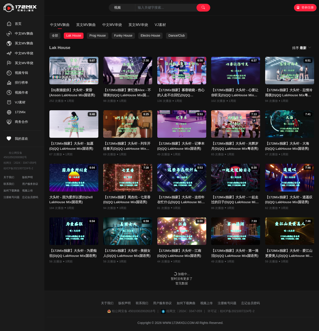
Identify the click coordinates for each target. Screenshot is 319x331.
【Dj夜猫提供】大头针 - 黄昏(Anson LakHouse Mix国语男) (72, 92)
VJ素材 (160, 25)
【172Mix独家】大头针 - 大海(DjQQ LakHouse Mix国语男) (287, 146)
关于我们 (9, 177)
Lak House (73, 35)
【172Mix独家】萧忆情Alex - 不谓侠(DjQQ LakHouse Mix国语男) (127, 93)
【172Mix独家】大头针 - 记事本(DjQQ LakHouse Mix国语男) (180, 146)
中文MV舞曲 (60, 25)
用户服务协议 (30, 183)
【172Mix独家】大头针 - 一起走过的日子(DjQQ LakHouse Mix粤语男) (234, 200)
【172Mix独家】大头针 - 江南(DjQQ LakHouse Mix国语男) (179, 253)
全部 (55, 35)
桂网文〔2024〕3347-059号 (20, 162)
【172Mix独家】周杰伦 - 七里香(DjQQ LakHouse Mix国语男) (126, 199)
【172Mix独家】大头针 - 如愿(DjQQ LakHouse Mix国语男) (71, 146)
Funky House (123, 35)
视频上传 (27, 190)
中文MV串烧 (112, 25)
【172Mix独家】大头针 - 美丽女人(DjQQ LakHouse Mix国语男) (126, 253)
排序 (299, 48)
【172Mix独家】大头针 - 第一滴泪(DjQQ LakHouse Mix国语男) (234, 253)
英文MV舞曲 (86, 25)
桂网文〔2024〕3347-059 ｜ (186, 311)
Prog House (97, 35)
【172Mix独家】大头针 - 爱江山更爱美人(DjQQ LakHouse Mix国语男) (288, 253)
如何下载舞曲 (11, 190)
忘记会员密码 (30, 197)
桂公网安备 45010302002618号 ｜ (136, 311)
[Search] (159, 8)
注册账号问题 (11, 197)
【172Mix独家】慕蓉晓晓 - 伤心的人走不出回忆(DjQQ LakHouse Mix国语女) (180, 93)
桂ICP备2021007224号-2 (18, 168)
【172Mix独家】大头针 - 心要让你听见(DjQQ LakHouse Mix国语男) (234, 93)
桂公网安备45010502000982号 (15, 155)
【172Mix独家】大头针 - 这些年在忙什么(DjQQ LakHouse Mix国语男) (180, 200)
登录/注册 (305, 7)
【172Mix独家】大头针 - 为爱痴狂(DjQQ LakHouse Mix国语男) (73, 253)
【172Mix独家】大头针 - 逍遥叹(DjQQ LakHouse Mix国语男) (288, 199)
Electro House (150, 35)
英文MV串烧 (138, 25)
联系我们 (9, 183)
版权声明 (27, 177)
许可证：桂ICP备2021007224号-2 (231, 311)
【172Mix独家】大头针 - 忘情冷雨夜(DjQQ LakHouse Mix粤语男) (288, 93)
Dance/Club (177, 35)
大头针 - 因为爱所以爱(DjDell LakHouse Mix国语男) (71, 199)
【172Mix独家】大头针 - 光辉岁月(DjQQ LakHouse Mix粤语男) (234, 146)
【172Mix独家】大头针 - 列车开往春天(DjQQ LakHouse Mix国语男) (126, 146)
